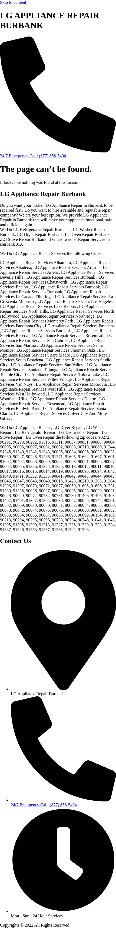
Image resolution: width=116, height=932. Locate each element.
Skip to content (13, 2)
